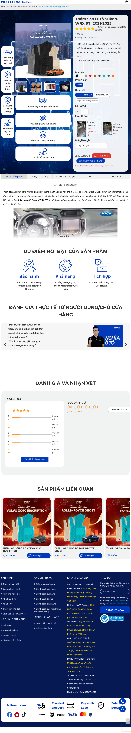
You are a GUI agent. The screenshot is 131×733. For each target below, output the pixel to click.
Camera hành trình (10, 589)
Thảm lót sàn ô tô (26, 6)
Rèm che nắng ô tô (11, 594)
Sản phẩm (11, 6)
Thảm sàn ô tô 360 (10, 609)
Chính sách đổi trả (43, 599)
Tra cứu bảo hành (10, 630)
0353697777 (90, 679)
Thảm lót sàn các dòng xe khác (53, 6)
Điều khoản (120, 601)
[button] (126, 345)
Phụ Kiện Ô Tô (8, 599)
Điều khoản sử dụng (44, 584)
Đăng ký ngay (115, 610)
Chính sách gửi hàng (44, 594)
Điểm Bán (6, 625)
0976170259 (90, 692)
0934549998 (73, 688)
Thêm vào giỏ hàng (90, 161)
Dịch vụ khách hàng (46, 617)
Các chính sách (43, 578)
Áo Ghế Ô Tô (8, 604)
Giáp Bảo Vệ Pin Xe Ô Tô (13, 614)
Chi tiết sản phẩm (14, 176)
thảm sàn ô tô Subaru (28, 200)
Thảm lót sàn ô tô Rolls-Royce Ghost (74, 549)
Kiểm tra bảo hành (43, 628)
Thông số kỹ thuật (39, 176)
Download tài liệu (65, 176)
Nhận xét (117, 176)
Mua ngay (101, 156)
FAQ (91, 176)
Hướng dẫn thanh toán (45, 623)
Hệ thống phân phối (13, 619)
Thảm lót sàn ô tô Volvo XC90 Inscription (22, 549)
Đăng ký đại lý (8, 635)
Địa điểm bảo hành (11, 640)
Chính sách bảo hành (45, 589)
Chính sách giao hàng (45, 604)
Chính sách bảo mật (117, 603)
